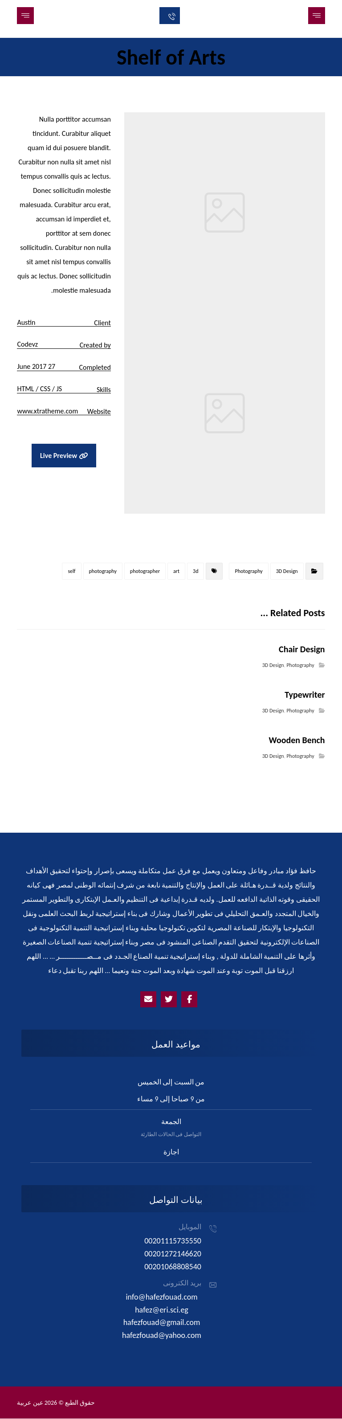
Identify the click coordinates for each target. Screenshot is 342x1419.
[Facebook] (189, 1000)
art (176, 571)
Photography (248, 571)
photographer (145, 571)
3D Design (287, 571)
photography (103, 571)
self (71, 571)
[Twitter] (169, 1000)
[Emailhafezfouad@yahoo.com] (148, 1000)
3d (195, 571)
